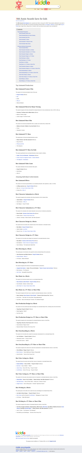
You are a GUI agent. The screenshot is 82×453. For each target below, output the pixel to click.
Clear (56, 7)
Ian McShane (19, 369)
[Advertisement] (41, 14)
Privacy (28, 451)
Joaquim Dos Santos (21, 268)
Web (35, 9)
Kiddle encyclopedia (26, 435)
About (25, 451)
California (52, 24)
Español (49, 9)
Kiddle (17, 451)
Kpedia (46, 9)
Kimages (42, 9)
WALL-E (18, 100)
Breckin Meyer (28, 408)
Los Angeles (47, 24)
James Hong (19, 367)
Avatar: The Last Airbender (22, 155)
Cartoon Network (35, 157)
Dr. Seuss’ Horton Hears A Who (27, 188)
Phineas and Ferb (20, 143)
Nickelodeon (32, 155)
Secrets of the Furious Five (29, 213)
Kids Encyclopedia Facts (20, 20)
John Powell (26, 281)
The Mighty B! (19, 159)
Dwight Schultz (20, 383)
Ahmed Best (19, 379)
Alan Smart (19, 272)
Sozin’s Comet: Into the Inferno (46, 268)
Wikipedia (17, 450)
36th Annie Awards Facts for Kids (22, 438)
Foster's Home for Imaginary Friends (24, 157)
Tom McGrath (32, 395)
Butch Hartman (20, 352)
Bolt (17, 96)
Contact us (33, 451)
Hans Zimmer (19, 281)
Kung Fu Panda (20, 94)
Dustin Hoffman (20, 363)
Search (58, 6)
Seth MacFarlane (20, 381)
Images (38, 9)
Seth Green (45, 406)
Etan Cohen (19, 395)
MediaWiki (33, 450)
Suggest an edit (53, 441)
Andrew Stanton (20, 256)
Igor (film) (25, 229)
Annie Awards (26, 23)
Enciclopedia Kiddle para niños (42, 451)
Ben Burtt (18, 365)
